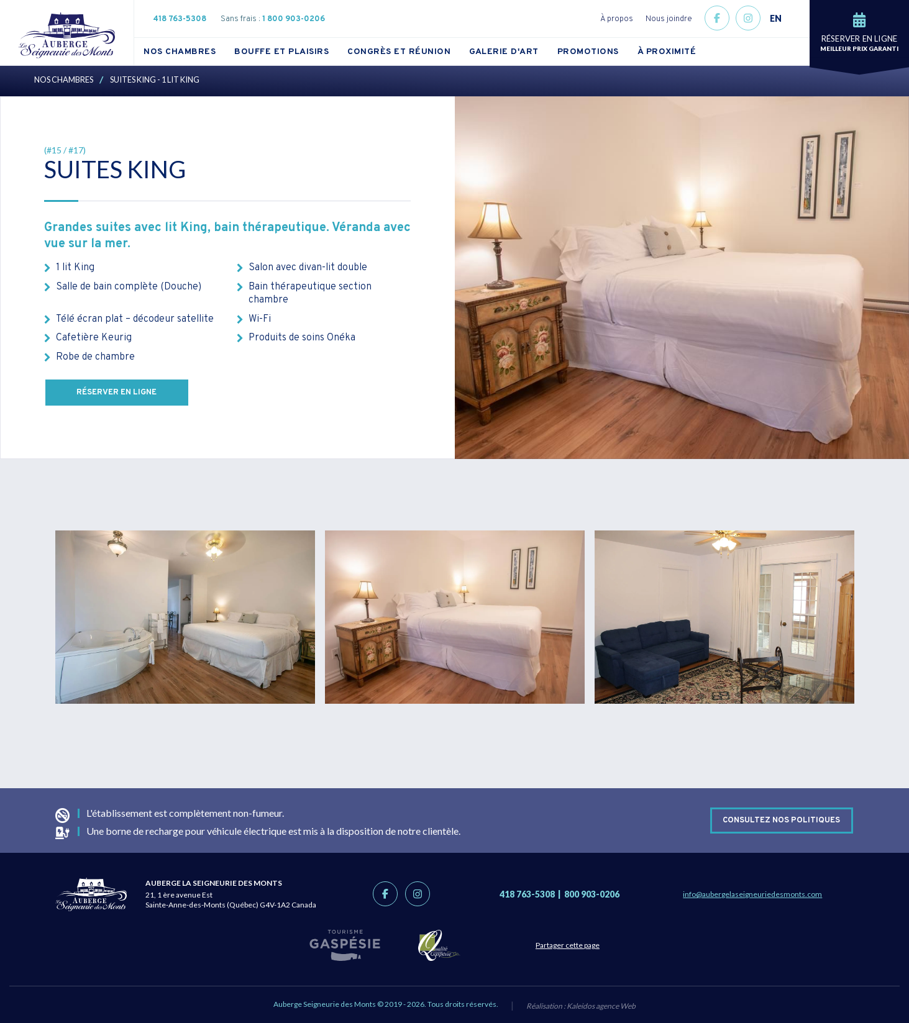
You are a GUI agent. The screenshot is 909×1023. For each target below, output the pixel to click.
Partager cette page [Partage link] (576, 945)
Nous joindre (669, 19)
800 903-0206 (591, 894)
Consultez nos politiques (781, 820)
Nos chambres (180, 52)
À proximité (667, 52)
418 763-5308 (179, 19)
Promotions (588, 52)
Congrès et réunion (398, 52)
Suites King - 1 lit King (154, 79)
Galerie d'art (504, 52)
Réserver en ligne (116, 393)
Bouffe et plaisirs (281, 52)
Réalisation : (581, 1006)
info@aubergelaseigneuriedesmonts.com (752, 894)
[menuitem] (189, 51)
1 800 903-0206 (293, 19)
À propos (616, 19)
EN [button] (776, 18)
